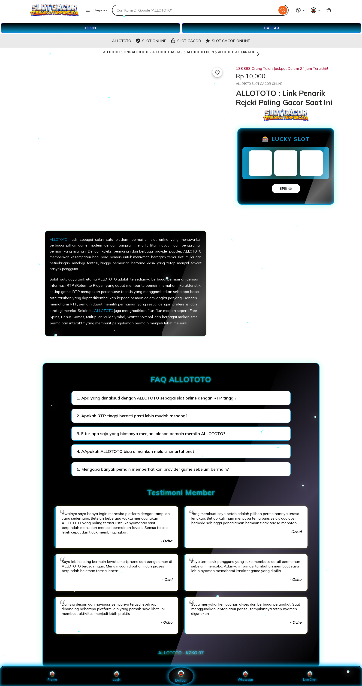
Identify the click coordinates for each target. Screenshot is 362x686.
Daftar (181, 676)
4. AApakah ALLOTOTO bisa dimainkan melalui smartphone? (136, 451)
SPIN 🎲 (286, 188)
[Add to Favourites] (217, 72)
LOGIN (90, 28)
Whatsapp (245, 676)
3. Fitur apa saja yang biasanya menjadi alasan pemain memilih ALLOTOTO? (151, 433)
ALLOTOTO (111, 52)
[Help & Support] (300, 10)
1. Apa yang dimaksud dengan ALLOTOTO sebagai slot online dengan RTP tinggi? (156, 398)
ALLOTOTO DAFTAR (167, 52)
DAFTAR (271, 28)
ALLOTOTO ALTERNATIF (236, 52)
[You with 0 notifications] (315, 10)
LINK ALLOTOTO (136, 52)
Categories (96, 10)
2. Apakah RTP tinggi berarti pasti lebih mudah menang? (132, 415)
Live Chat (310, 676)
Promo (52, 676)
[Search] (283, 10)
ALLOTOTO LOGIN (200, 52)
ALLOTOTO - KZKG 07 (181, 653)
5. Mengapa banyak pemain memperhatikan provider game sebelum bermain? (153, 469)
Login (117, 676)
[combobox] (194, 10)
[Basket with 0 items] (328, 10)
